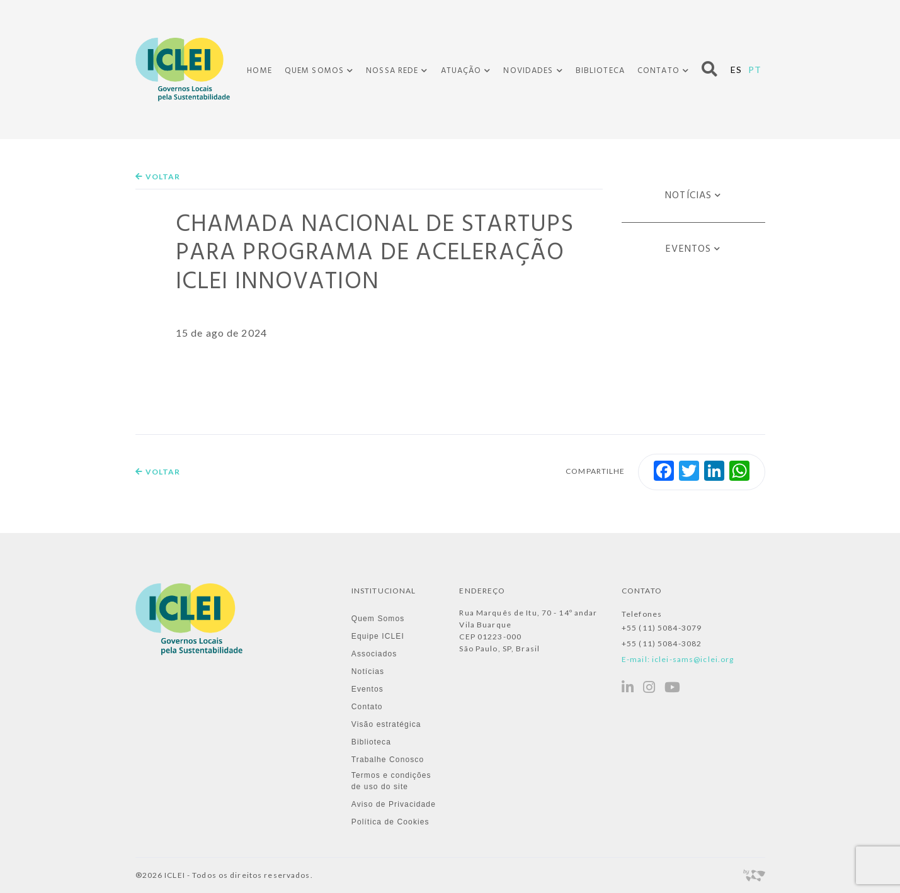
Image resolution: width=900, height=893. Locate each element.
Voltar (158, 176)
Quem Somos (314, 71)
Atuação (461, 71)
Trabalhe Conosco (387, 759)
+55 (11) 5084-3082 (662, 643)
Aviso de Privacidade (393, 804)
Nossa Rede (392, 71)
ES (736, 69)
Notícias (688, 195)
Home (259, 70)
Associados (374, 653)
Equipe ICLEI (377, 636)
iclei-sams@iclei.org (693, 659)
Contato (658, 71)
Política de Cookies (390, 821)
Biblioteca (600, 70)
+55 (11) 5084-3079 (662, 627)
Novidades (528, 71)
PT (754, 69)
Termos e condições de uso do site (391, 781)
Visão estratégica (386, 724)
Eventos (688, 249)
